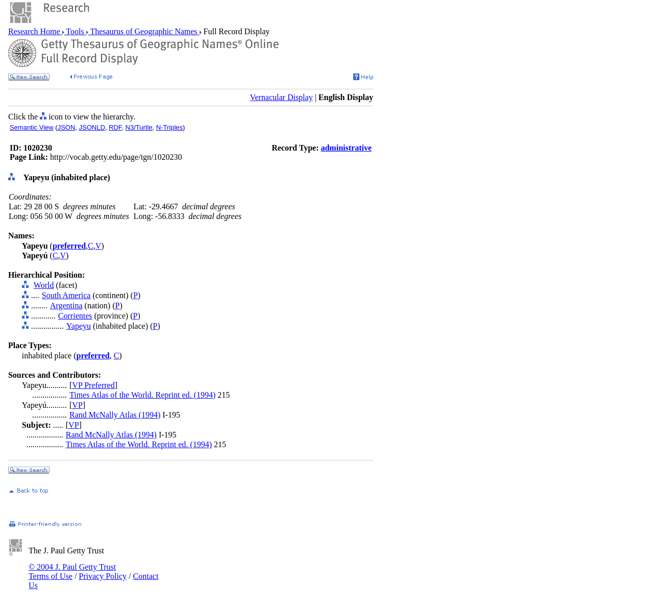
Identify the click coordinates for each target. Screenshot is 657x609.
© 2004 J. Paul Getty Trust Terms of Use (72, 571)
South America (66, 295)
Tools (75, 31)
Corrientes (75, 315)
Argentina (66, 305)
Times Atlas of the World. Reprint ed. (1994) (142, 395)
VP (77, 405)
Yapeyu (78, 326)
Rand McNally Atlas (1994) (114, 414)
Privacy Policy (103, 576)
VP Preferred (93, 385)
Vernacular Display (281, 97)
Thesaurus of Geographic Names (144, 31)
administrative (346, 147)
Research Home (35, 31)
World (44, 285)
